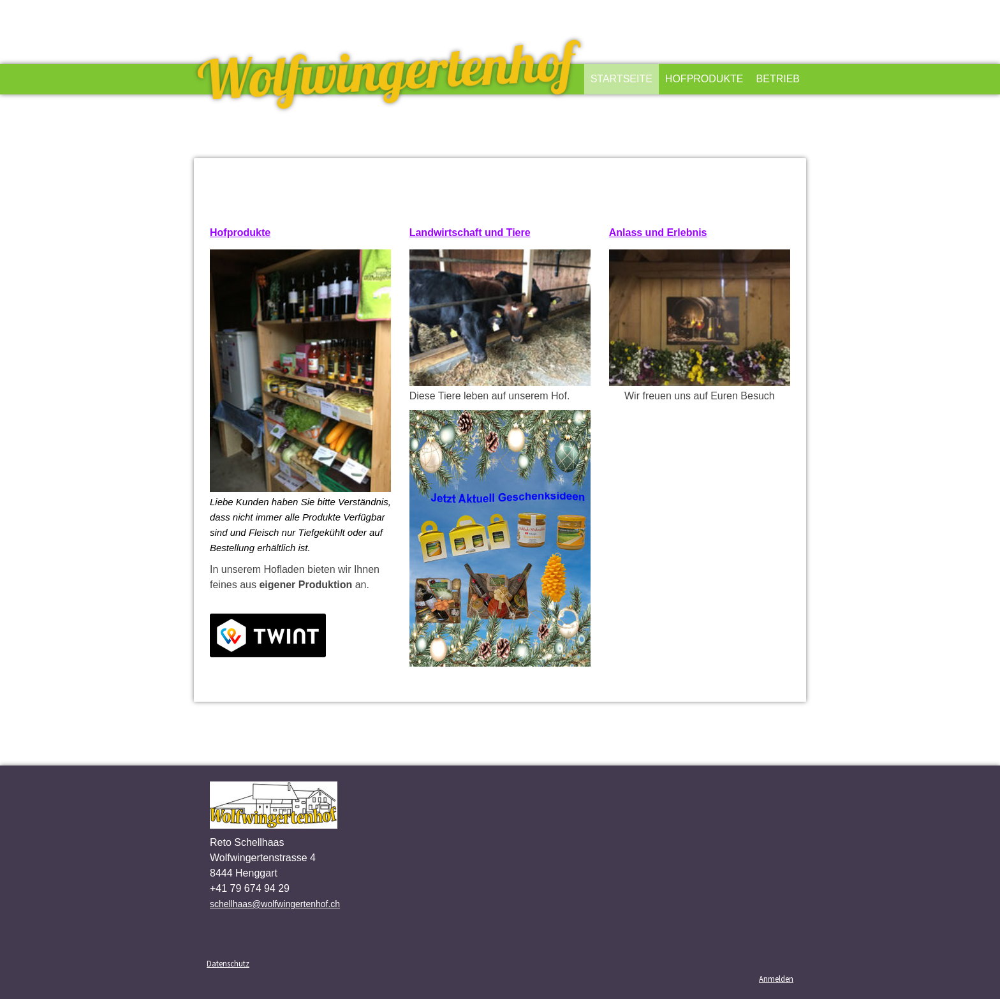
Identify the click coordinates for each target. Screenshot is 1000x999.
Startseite (621, 78)
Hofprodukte (704, 78)
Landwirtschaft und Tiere (470, 232)
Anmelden (776, 978)
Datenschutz (228, 963)
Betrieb (778, 78)
